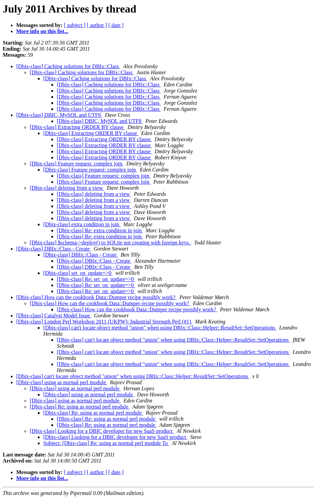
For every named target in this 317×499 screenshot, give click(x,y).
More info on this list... (42, 31)
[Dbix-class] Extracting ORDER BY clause (77, 127)
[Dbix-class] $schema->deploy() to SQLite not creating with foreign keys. (110, 242)
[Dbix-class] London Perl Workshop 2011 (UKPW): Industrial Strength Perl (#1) (104, 321)
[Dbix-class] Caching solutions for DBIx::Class (68, 66)
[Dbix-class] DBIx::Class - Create (53, 249)
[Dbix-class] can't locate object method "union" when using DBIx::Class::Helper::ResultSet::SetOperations (159, 328)
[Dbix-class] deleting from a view (67, 188)
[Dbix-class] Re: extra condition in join (100, 230)
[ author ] (97, 25)
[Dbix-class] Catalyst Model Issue (53, 315)
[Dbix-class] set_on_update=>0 (78, 273)
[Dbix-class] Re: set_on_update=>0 (96, 279)
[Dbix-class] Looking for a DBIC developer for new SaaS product (102, 431)
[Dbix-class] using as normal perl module (61, 382)
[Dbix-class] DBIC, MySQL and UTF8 (59, 115)
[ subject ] (75, 25)
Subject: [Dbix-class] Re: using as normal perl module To (106, 443)
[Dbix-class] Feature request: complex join (77, 163)
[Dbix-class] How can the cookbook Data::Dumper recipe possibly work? (96, 297)
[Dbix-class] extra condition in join (82, 224)
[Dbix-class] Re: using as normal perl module (80, 407)
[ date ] (115, 25)
